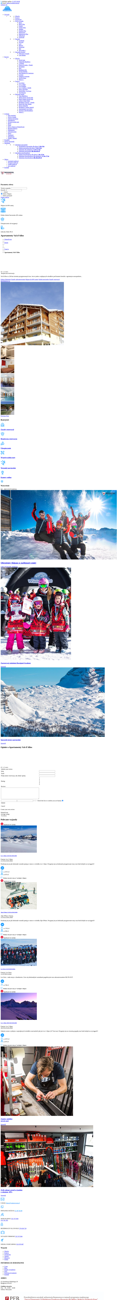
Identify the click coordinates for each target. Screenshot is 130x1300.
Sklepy (6, 159)
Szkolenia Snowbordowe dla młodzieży (34, 156)
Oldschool (22, 36)
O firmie (6, 114)
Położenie (8, 279)
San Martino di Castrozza (26, 73)
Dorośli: (3, 190)
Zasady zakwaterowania (18, 279)
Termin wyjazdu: (6, 188)
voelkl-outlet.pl (12, 164)
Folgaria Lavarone (24, 76)
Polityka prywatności (10, 1275)
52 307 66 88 (16, 1)
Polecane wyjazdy (24, 53)
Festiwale (21, 37)
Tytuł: (2, 773)
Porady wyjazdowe (9, 1272)
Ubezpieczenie (12, 132)
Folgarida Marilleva (24, 62)
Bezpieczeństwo (12, 128)
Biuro (9, 123)
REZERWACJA (5, 281)
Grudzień (21, 40)
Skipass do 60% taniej (31, 279)
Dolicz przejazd (7, 195)
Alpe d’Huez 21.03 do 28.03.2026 (9, 914)
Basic (20, 23)
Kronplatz (22, 66)
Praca (9, 133)
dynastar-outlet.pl (13, 162)
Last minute (22, 55)
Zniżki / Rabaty (12, 138)
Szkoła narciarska (13, 119)
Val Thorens (22, 92)
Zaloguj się (4, 5)
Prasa (9, 125)
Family (21, 26)
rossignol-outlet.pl (13, 161)
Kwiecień (21, 47)
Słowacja (7, 1260)
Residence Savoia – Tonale (26, 102)
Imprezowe (22, 32)
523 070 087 (20, 1246)
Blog (5, 1270)
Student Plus (22, 31)
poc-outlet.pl (11, 166)
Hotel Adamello (23, 105)
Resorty (6, 57)
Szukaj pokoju (5, 197)
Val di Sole (22, 60)
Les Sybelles (22, 86)
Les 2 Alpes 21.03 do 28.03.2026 (9, 858)
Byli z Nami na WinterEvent (16, 127)
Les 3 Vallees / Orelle (25, 88)
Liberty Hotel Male (24, 101)
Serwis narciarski (9, 141)
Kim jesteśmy (12, 115)
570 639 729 (22, 1230)
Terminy (17, 39)
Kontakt (6, 167)
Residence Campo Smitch (26, 107)
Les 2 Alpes (22, 84)
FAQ (5, 1273)
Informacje (11, 136)
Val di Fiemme (23, 71)
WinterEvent (8, 239)
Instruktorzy (11, 120)
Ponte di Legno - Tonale (26, 65)
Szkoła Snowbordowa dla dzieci (31, 154)
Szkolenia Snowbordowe (30, 158)
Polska (6, 1261)
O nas (6, 1268)
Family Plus (22, 27)
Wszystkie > (22, 50)
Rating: (3, 781)
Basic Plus (22, 24)
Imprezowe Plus (23, 34)
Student (21, 29)
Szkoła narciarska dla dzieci (30, 148)
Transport (11, 135)
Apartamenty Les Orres (25, 109)
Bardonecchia (23, 70)
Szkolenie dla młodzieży (29, 149)
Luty (20, 44)
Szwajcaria (18, 19)
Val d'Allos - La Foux (25, 91)
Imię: (2, 771)
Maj (20, 49)
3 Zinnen (21, 63)
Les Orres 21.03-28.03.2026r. (8, 971)
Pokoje (3, 279)
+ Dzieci (5, 192)
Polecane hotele (19, 94)
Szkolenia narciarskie (21, 145)
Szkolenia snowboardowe (22, 153)
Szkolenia (7, 143)
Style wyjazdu (19, 21)
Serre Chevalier (23, 89)
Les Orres (21, 83)
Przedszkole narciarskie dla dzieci (31, 146)
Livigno (21, 75)
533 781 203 (4, 1222)
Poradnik (7, 140)
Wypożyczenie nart (13, 122)
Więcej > (21, 79)
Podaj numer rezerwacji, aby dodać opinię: (13, 776)
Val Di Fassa (22, 78)
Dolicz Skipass (7, 194)
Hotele (6, 242)
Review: (3, 786)
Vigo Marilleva (23, 96)
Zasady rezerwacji (54, 279)
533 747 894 (14, 1221)
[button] (3, 416)
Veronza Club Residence (26, 110)
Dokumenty (11, 130)
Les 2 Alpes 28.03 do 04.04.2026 (9, 1025)
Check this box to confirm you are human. (48, 803)
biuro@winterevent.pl (13, 3)
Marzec (21, 45)
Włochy (17, 16)
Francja (17, 18)
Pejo (20, 68)
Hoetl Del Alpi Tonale (25, 104)
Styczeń (21, 42)
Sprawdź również (20, 52)
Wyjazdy (6, 14)
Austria (6, 1258)
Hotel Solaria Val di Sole (26, 99)
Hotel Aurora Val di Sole (26, 97)
